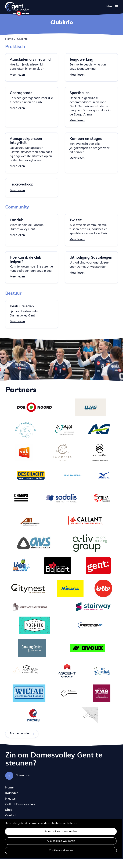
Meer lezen (17, 74)
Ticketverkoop (22, 184)
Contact (10, 815)
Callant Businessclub (20, 804)
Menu (116, 6)
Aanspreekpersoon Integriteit (26, 141)
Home (9, 39)
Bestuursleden (22, 306)
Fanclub (16, 220)
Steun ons (23, 775)
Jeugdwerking (81, 59)
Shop (9, 809)
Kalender (11, 793)
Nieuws (10, 798)
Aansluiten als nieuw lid (30, 59)
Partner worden (20, 733)
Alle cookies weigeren (61, 841)
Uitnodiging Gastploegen (91, 258)
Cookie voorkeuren (61, 850)
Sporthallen (80, 93)
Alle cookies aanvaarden (61, 831)
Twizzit (76, 220)
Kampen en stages (86, 139)
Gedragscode (21, 93)
